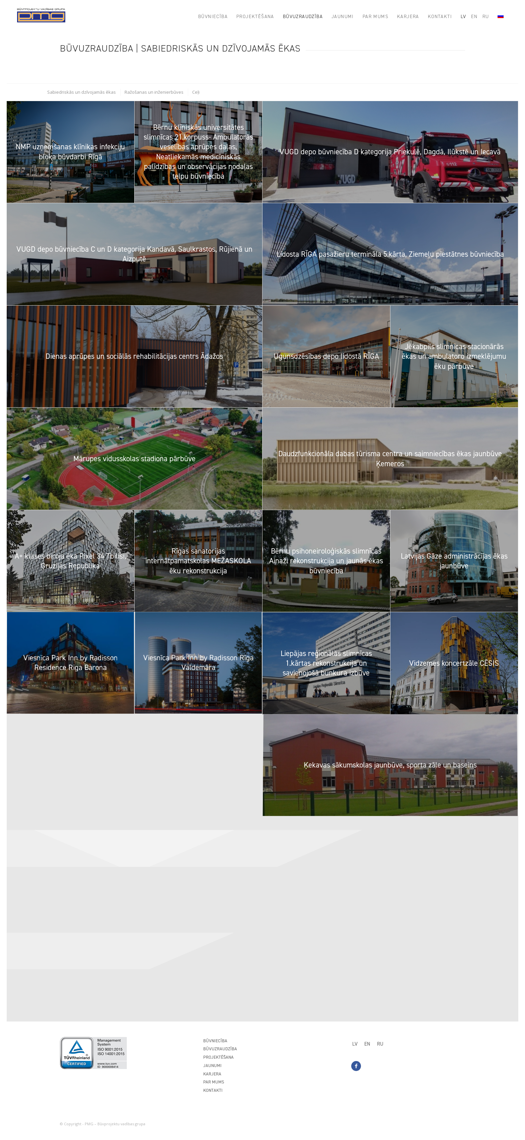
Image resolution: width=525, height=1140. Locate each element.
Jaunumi (212, 1065)
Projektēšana (218, 1057)
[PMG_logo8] (41, 17)
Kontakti (213, 1090)
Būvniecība (215, 1041)
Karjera (212, 1074)
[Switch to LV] (355, 1044)
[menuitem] (213, 17)
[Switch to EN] (367, 1044)
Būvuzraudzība (220, 1049)
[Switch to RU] (380, 1044)
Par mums (213, 1082)
